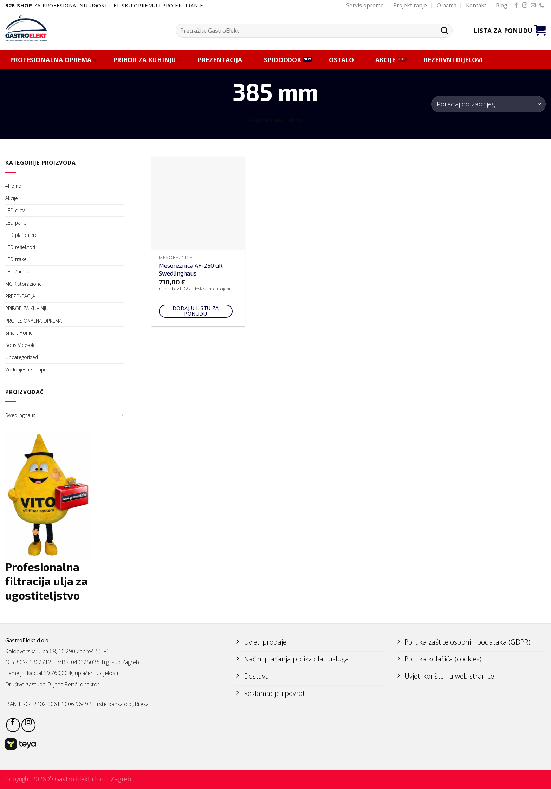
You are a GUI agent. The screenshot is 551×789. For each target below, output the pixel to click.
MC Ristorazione (23, 283)
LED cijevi (15, 210)
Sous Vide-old (20, 345)
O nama (446, 5)
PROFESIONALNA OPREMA (53, 60)
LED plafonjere (21, 235)
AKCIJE (385, 60)
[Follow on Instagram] (524, 5)
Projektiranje (410, 5)
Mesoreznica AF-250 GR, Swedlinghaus (191, 269)
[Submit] (444, 30)
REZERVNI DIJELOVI (453, 60)
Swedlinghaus (20, 415)
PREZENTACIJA (222, 60)
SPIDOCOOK (282, 60)
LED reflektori (20, 247)
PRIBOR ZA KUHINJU (147, 60)
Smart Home (19, 332)
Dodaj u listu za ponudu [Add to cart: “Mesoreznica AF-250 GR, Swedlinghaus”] (196, 311)
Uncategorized (21, 357)
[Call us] (541, 5)
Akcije (11, 198)
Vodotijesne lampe (26, 369)
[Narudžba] (488, 104)
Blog (501, 5)
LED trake (16, 259)
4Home (13, 185)
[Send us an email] (533, 5)
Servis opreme (365, 5)
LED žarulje (17, 271)
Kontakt (476, 5)
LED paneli (16, 222)
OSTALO (343, 60)
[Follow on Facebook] (516, 5)
